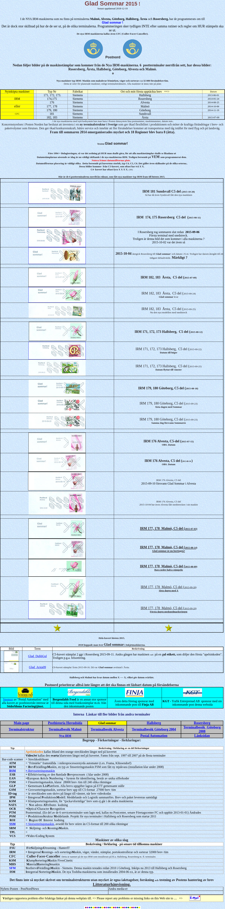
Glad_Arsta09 (37, 667)
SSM (12, 824)
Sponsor (8, 699)
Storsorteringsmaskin (41, 824)
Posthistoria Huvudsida (65, 723)
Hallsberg (154, 723)
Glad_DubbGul (37, 656)
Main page (21, 723)
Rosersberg (202, 723)
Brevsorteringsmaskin (41, 770)
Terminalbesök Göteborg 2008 (202, 729)
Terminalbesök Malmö (65, 729)
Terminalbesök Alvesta (107, 729)
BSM (12, 770)
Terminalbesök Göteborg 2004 (154, 729)
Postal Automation (154, 736)
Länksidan (202, 736)
